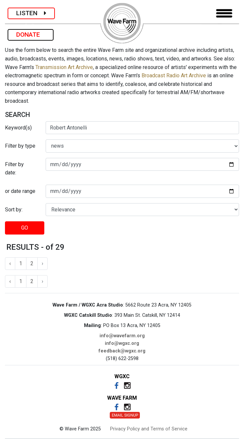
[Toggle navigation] (224, 13)
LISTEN (31, 13)
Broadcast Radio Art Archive (174, 75)
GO (24, 228)
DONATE (30, 34)
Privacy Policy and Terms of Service (148, 429)
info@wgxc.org (122, 343)
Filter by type (20, 146)
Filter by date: (14, 168)
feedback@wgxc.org (122, 351)
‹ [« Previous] (10, 263)
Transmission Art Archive (64, 67)
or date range (20, 191)
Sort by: (13, 209)
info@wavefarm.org (122, 336)
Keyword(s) (18, 128)
